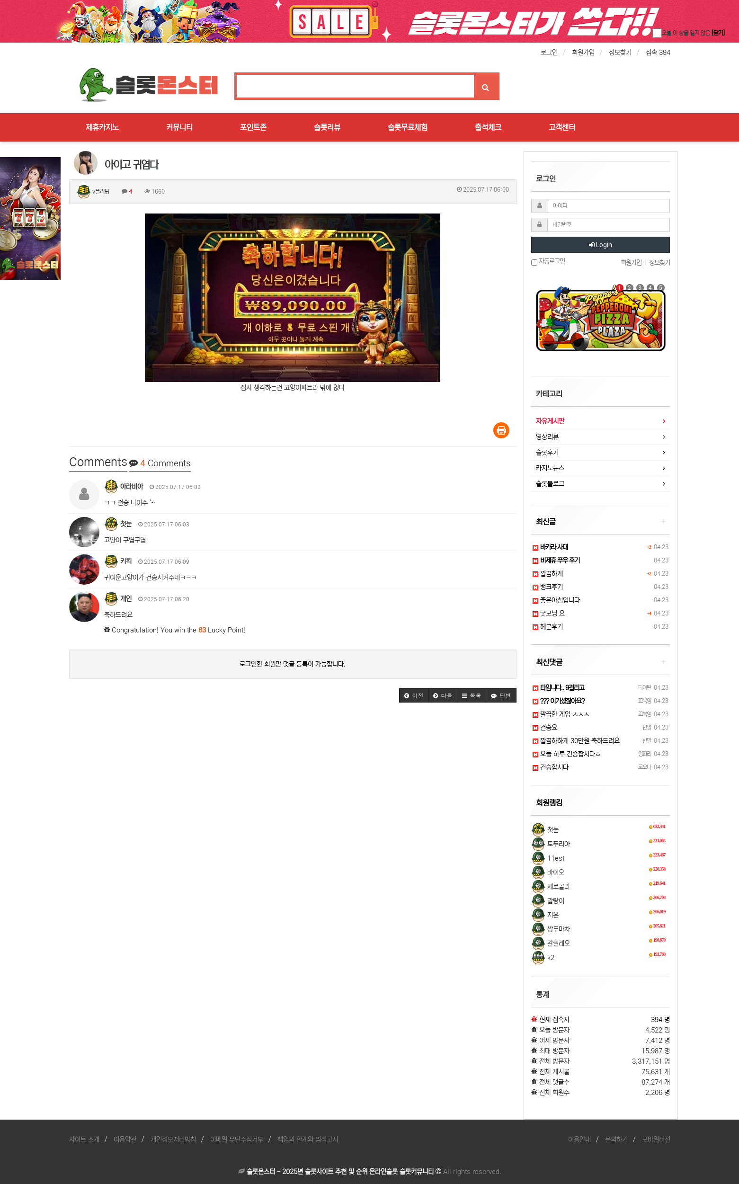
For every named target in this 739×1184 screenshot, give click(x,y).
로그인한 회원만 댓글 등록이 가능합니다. (293, 664)
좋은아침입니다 (556, 600)
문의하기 (616, 1139)
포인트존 (253, 127)
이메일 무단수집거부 (236, 1139)
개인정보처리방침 (173, 1139)
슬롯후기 (547, 452)
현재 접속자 (554, 1020)
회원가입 (583, 52)
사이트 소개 (84, 1139)
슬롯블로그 (550, 484)
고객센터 (562, 127)
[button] (413, 695)
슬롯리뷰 (327, 127)
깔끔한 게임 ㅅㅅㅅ (561, 714)
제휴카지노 (102, 127)
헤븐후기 (548, 627)
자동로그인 (548, 262)
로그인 (549, 52)
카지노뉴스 (550, 468)
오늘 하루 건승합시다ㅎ (567, 754)
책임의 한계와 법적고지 (307, 1139)
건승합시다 (551, 767)
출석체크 (488, 127)
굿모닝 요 (549, 613)
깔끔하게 (548, 574)
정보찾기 (620, 52)
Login (600, 245)
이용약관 (125, 1139)
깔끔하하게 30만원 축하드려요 (576, 741)
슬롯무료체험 (407, 127)
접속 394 (658, 52)
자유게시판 (550, 421)
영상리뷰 (547, 437)
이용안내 (579, 1139)
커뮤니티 (179, 127)
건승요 (545, 727)
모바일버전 (656, 1139)
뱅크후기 (548, 587)
